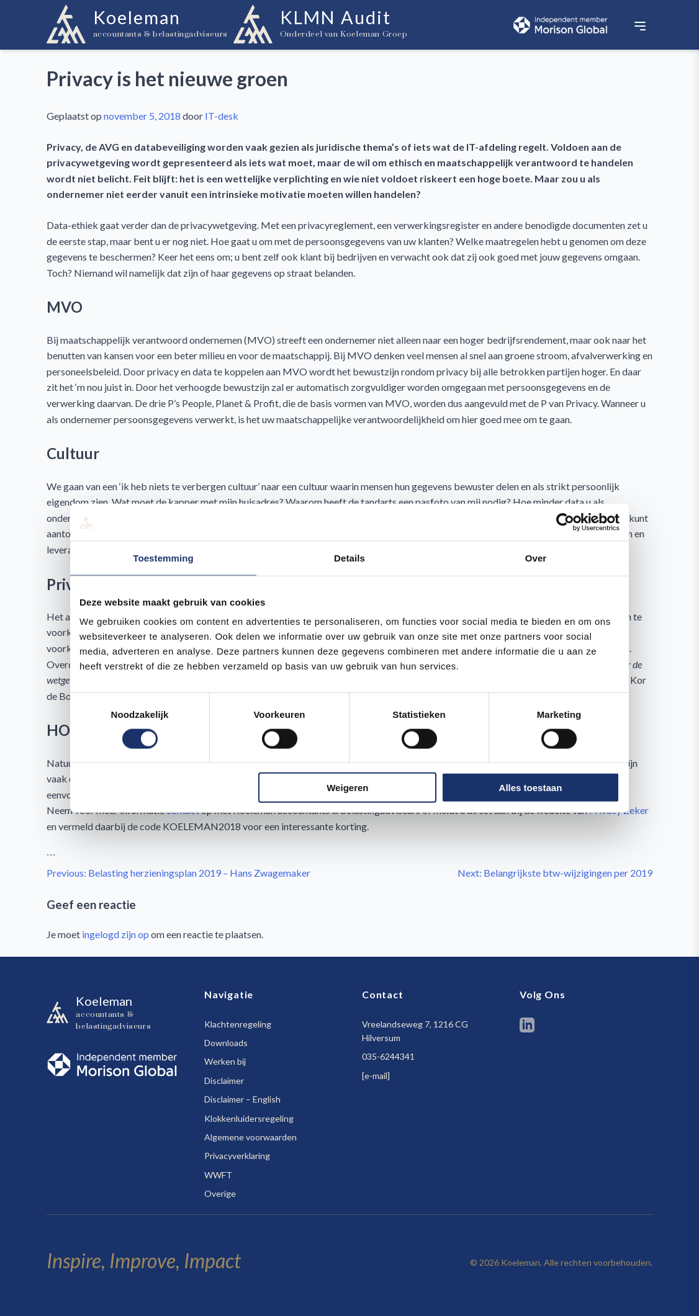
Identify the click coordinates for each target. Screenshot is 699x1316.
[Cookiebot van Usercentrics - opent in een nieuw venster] (565, 522)
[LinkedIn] (527, 1027)
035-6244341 (388, 1056)
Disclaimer (224, 1080)
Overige (220, 1193)
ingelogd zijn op (115, 934)
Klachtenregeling (237, 1024)
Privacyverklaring (237, 1155)
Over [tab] (536, 557)
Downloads (226, 1042)
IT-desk (221, 116)
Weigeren (347, 787)
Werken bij (225, 1061)
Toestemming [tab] (163, 557)
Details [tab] (349, 557)
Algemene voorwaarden (250, 1137)
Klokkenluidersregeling (249, 1118)
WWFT (218, 1175)
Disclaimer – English (242, 1099)
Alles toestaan (530, 787)
